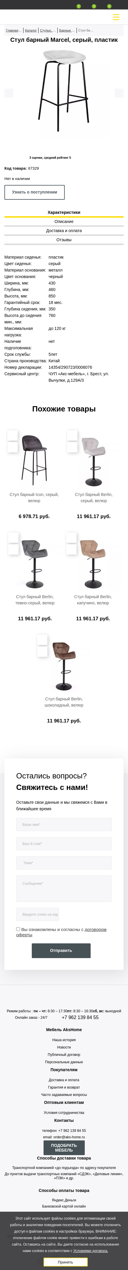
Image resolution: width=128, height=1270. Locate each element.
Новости (64, 1047)
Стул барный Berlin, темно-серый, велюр (34, 599)
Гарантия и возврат (64, 1087)
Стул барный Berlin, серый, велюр (94, 497)
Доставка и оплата (64, 1080)
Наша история (64, 1040)
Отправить (61, 950)
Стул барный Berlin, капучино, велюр (93, 599)
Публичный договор (64, 1055)
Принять (65, 1262)
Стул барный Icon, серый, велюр (34, 497)
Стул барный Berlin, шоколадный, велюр (64, 702)
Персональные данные (64, 1062)
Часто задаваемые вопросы (64, 1095)
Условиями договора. (90, 1251)
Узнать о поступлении (34, 192)
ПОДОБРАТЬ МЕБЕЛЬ (64, 1147)
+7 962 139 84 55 (80, 1017)
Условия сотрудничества (64, 1113)
